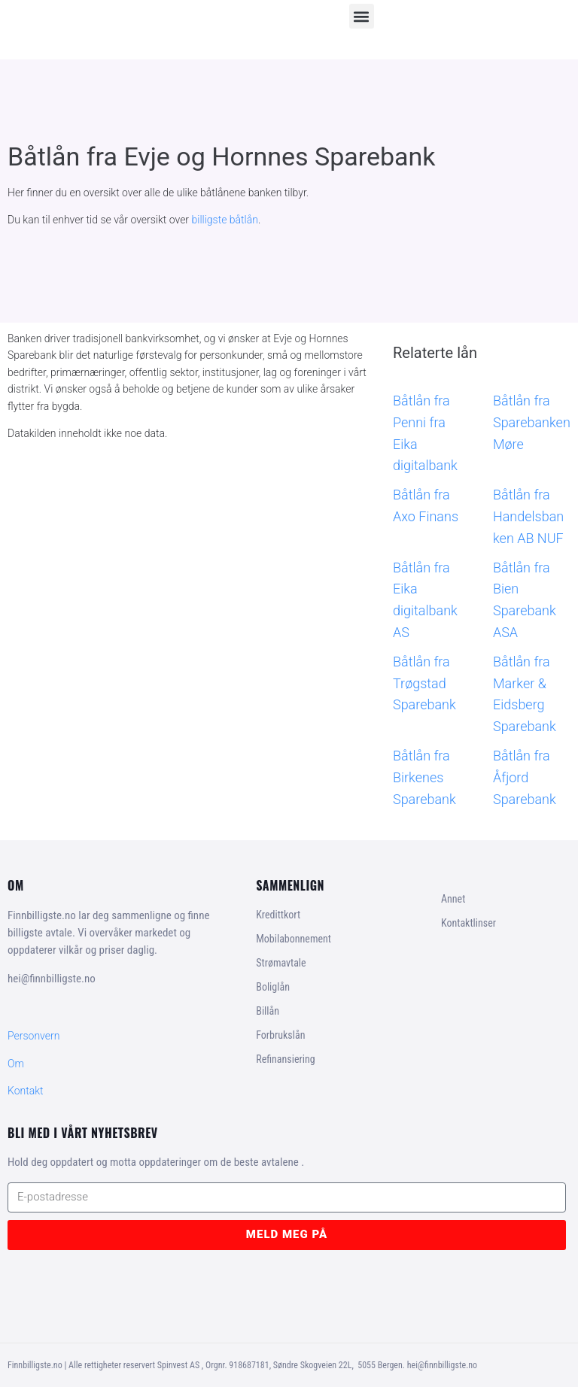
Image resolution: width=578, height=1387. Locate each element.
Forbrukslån (280, 1035)
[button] (361, 16)
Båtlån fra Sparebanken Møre (531, 422)
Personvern (33, 1036)
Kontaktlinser (468, 923)
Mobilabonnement (293, 939)
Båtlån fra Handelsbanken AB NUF (528, 516)
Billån (267, 1011)
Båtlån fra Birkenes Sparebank (424, 777)
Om (16, 1064)
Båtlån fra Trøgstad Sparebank (424, 683)
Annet (453, 899)
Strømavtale (281, 963)
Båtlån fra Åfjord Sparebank (524, 777)
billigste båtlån (225, 220)
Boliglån (273, 987)
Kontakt (26, 1091)
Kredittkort (278, 915)
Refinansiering (285, 1059)
